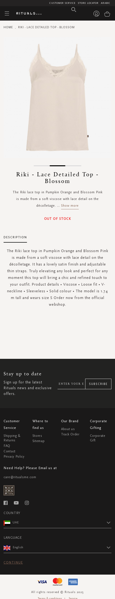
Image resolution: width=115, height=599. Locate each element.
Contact (10, 451)
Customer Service (62, 3)
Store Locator (88, 3)
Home (8, 27)
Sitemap (38, 441)
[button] (42, 165)
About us (68, 429)
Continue (13, 562)
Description (15, 237)
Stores (37, 436)
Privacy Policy (14, 457)
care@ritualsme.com (20, 477)
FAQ (7, 446)
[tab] (15, 235)
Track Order (70, 434)
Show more (70, 206)
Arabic (105, 3)
